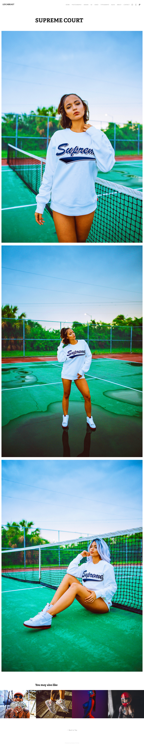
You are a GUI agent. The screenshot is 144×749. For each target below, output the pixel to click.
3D (91, 5)
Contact (127, 5)
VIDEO (96, 5)
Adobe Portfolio (75, 743)
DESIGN (86, 5)
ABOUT (119, 5)
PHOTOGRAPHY (76, 5)
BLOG (113, 5)
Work (68, 5)
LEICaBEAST (8, 4)
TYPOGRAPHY (105, 5)
